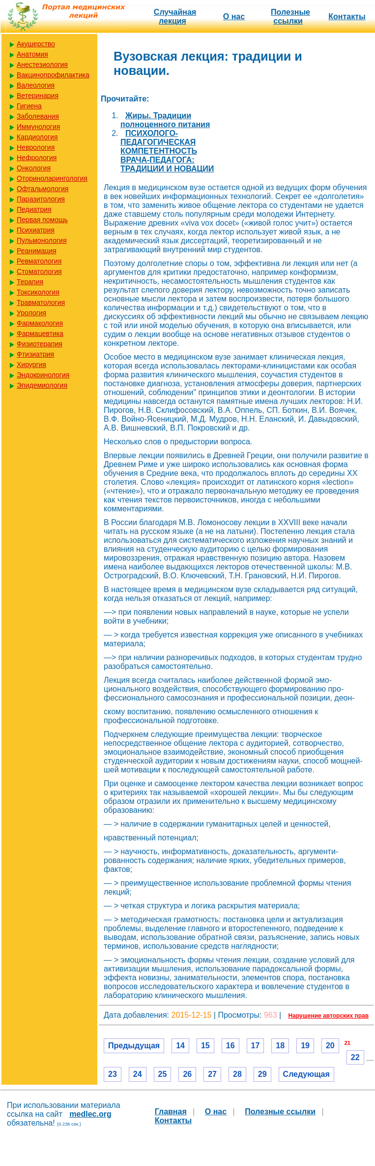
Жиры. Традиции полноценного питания (165, 120)
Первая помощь (42, 220)
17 (255, 1045)
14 (180, 1045)
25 (162, 1074)
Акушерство (36, 44)
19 (305, 1045)
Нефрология (37, 158)
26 (187, 1074)
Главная (171, 1111)
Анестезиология (42, 64)
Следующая (306, 1074)
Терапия (30, 282)
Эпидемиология (42, 385)
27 (212, 1074)
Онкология (34, 168)
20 (330, 1045)
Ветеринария (37, 96)
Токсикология (38, 292)
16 (230, 1045)
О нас (234, 16)
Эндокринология (43, 375)
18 (280, 1045)
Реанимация (37, 251)
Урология (31, 313)
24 (137, 1074)
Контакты (346, 16)
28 (237, 1074)
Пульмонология (41, 240)
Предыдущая (134, 1045)
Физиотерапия (39, 344)
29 (262, 1074)
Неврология (36, 147)
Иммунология (38, 127)
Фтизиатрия (35, 354)
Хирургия (31, 364)
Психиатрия (36, 230)
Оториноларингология (52, 178)
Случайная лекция (175, 16)
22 (355, 1057)
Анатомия (32, 54)
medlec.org (90, 1114)
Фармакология (40, 323)
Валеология (36, 85)
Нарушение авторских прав (328, 1015)
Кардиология (37, 137)
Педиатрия (34, 209)
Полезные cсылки (290, 16)
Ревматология (39, 261)
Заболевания (38, 116)
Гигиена (29, 106)
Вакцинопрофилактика (53, 75)
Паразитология (41, 199)
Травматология (41, 302)
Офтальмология (42, 189)
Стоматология (39, 271)
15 (205, 1045)
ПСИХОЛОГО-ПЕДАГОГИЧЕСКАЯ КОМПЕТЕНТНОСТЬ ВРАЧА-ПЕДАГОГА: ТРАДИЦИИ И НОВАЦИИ (167, 151)
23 (112, 1074)
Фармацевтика (40, 333)
